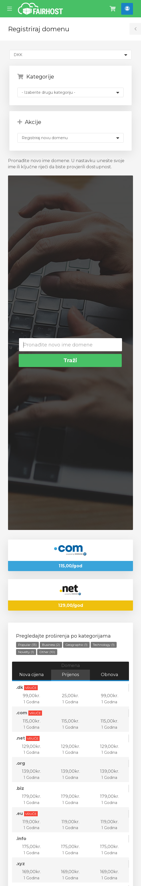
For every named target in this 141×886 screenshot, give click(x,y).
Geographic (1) (76, 645)
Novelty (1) (26, 652)
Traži (70, 360)
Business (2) (51, 645)
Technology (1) (104, 645)
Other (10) (47, 652)
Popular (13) (27, 645)
